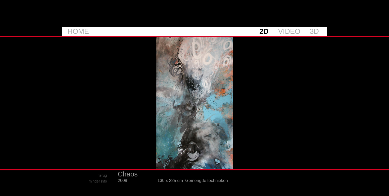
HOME (78, 31)
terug (102, 175)
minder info (98, 181)
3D (314, 31)
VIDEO (289, 31)
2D (264, 31)
